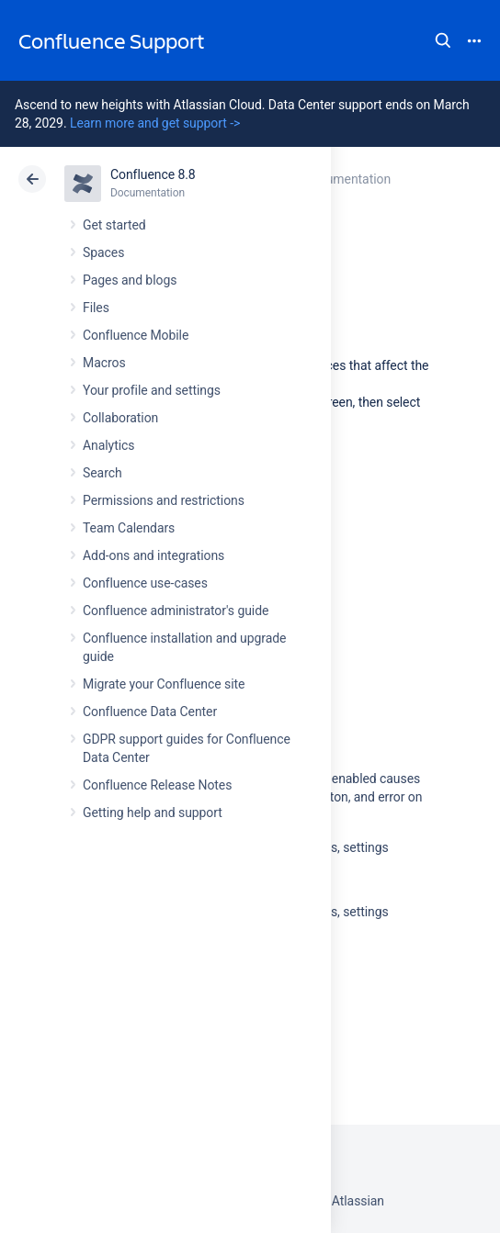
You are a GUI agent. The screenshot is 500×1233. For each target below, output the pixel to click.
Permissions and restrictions (163, 500)
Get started (114, 225)
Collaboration (120, 417)
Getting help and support (152, 812)
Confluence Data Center (150, 711)
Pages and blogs (129, 280)
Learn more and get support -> (155, 123)
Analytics (108, 445)
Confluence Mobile (135, 335)
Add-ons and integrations (153, 555)
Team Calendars (129, 528)
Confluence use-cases (145, 583)
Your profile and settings (152, 390)
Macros (104, 362)
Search (443, 40)
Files (96, 307)
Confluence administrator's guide (175, 610)
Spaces (103, 252)
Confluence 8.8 (153, 174)
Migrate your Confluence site (163, 684)
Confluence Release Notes (157, 785)
